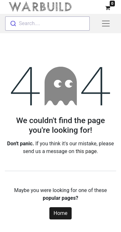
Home (60, 212)
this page (86, 150)
